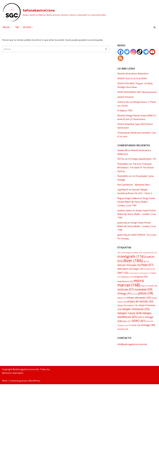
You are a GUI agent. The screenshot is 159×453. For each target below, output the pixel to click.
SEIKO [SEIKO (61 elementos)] (139, 329)
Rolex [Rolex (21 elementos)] (126, 329)
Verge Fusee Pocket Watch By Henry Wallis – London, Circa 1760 (136, 207)
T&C (17, 27)
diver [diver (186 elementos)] (133, 267)
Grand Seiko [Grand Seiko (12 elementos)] (134, 280)
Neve (4, 449)
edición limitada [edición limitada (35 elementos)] (129, 271)
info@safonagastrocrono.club (132, 352)
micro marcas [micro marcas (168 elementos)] (130, 290)
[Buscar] (155, 27)
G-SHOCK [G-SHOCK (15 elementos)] (149, 276)
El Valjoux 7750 (125, 114)
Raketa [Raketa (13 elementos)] (121, 305)
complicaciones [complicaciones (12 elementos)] (149, 259)
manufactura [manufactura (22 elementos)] (125, 288)
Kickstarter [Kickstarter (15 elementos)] (127, 284)
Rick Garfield (123, 190)
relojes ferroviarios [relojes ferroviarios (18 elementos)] (127, 313)
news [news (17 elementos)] (145, 293)
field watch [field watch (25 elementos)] (124, 275)
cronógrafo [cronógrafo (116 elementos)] (131, 262)
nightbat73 (123, 195)
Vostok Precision (125, 101)
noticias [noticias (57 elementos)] (125, 296)
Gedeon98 (122, 155)
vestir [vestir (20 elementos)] (135, 333)
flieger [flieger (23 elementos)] (138, 275)
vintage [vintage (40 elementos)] (148, 333)
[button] (10, 27)
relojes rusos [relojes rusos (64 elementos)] (129, 321)
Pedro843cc (123, 169)
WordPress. (35, 449)
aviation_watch (124, 216)
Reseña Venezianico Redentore (133, 73)
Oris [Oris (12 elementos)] (135, 301)
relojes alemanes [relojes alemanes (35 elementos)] (138, 304)
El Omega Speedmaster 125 (142, 164)
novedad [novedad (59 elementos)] (143, 296)
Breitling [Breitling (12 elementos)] (127, 259)
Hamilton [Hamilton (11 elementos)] (145, 280)
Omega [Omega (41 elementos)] (124, 301)
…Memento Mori (141, 190)
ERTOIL (121, 164)
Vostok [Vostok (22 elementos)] (122, 337)
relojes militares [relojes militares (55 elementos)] (136, 317)
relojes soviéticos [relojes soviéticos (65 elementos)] (134, 323)
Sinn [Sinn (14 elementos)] (149, 329)
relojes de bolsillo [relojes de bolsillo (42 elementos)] (140, 309)
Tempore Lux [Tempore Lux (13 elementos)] (124, 333)
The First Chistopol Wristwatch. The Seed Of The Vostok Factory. (135, 173)
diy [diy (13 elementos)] (146, 268)
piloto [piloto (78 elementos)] (145, 300)
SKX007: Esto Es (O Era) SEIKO (132, 78)
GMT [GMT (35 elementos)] (122, 279)
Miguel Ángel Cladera (128, 203)
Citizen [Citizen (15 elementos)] (137, 259)
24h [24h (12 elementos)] (120, 259)
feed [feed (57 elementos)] (147, 271)
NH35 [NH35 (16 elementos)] (153, 293)
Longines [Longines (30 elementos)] (140, 283)
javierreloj (122, 228)
